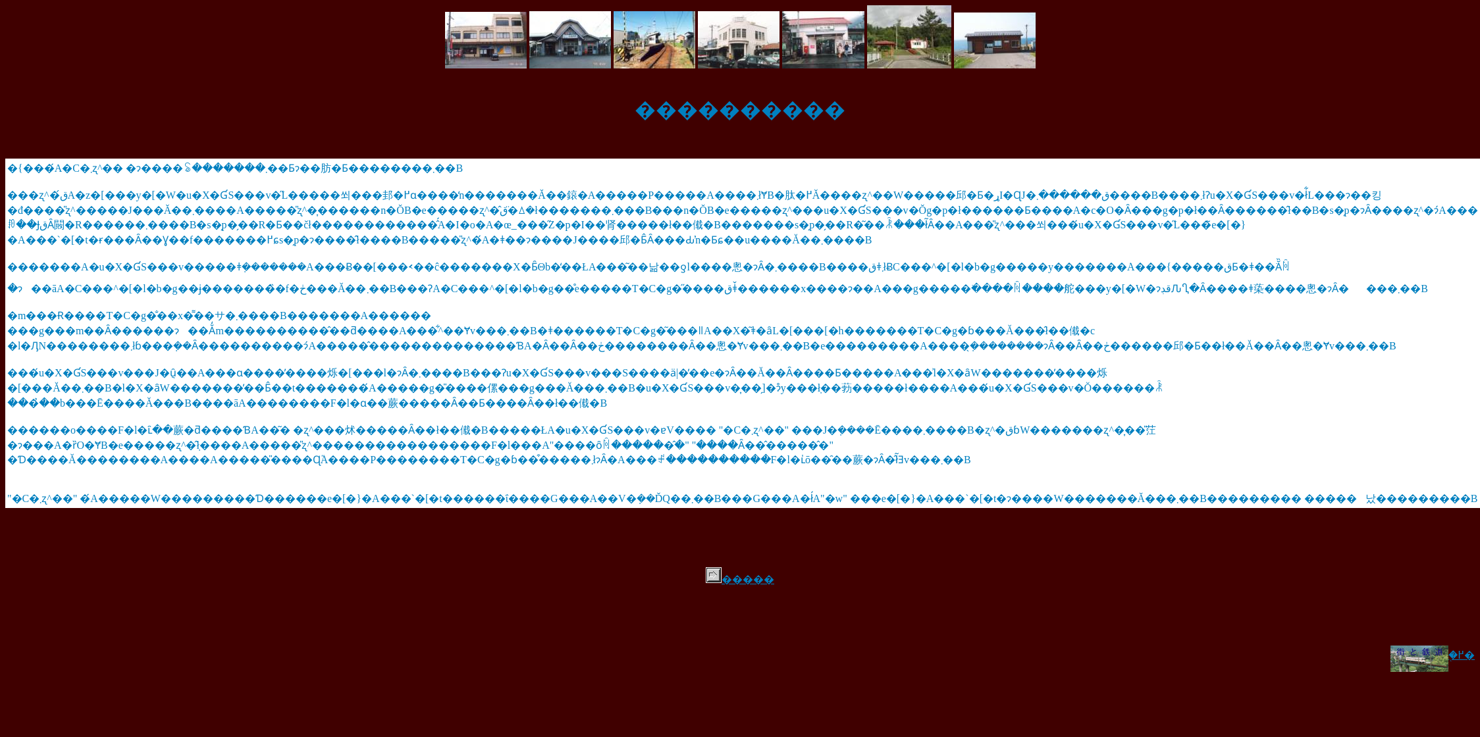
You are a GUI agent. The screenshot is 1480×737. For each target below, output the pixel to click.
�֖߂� (1432, 655)
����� (740, 579)
